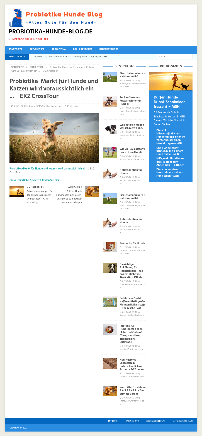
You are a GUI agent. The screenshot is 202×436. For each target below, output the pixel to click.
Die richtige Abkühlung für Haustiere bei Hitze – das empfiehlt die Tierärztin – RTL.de (132, 270)
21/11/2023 (21, 106)
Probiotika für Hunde (132, 243)
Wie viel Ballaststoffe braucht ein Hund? (132, 150)
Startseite (15, 49)
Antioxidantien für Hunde (131, 171)
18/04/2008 (128, 346)
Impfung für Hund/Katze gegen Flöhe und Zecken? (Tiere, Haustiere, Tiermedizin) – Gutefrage (131, 334)
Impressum (113, 421)
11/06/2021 (128, 247)
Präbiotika (59, 49)
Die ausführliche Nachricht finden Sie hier (34, 180)
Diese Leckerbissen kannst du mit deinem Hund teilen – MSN (169, 151)
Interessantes (108, 49)
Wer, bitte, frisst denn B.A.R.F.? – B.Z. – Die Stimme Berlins (133, 390)
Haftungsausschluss (182, 421)
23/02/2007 (128, 312)
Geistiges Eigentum (155, 421)
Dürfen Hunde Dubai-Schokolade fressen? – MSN (169, 101)
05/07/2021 (128, 132)
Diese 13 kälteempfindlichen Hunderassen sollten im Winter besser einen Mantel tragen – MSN (170, 136)
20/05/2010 (128, 398)
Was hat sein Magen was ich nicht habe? (132, 126)
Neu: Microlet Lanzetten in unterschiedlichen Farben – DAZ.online (132, 364)
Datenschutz (132, 421)
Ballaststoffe (82, 49)
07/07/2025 (128, 281)
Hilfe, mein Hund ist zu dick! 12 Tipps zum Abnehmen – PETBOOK (170, 161)
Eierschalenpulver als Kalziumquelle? (132, 74)
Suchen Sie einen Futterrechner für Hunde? (130, 100)
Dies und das (124, 66)
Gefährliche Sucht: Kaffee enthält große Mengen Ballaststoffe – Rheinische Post (132, 303)
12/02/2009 (128, 373)
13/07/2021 (128, 108)
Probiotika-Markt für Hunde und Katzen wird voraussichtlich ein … (49, 168)
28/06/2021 (128, 156)
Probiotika (37, 49)
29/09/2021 (128, 80)
